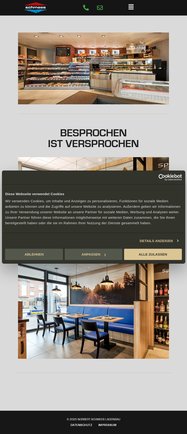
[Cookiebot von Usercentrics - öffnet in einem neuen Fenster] (162, 177)
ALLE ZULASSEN (153, 254)
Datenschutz (81, 425)
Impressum (107, 425)
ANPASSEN (94, 254)
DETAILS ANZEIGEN (156, 241)
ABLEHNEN (34, 254)
